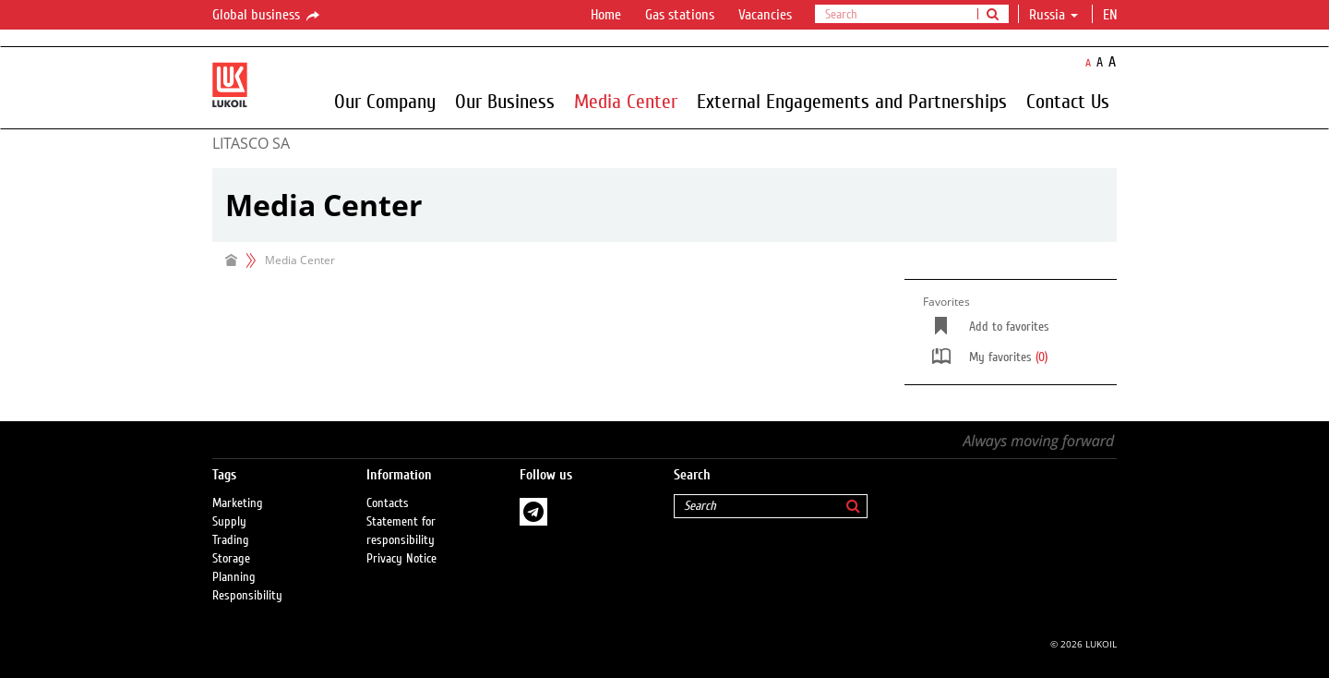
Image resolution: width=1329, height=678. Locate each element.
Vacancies (765, 14)
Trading (230, 540)
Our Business (505, 101)
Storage (231, 558)
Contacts (387, 503)
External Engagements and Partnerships (852, 101)
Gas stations (679, 14)
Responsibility (247, 595)
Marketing (237, 503)
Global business (267, 15)
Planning (234, 577)
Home (606, 14)
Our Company (385, 101)
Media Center (625, 101)
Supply (229, 522)
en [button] (1112, 14)
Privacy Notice (401, 558)
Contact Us (1067, 101)
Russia (1053, 14)
